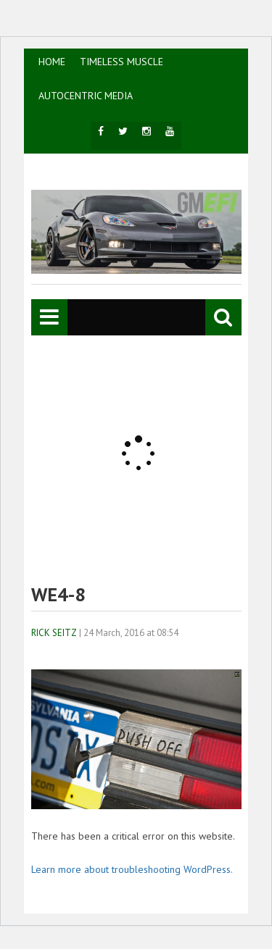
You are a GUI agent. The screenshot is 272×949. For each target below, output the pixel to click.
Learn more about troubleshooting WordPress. (132, 869)
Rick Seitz (54, 633)
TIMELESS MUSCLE (121, 61)
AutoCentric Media (85, 95)
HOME (51, 61)
